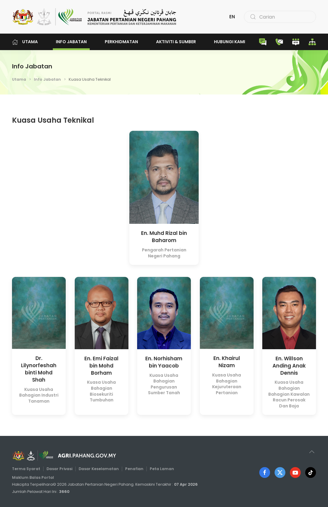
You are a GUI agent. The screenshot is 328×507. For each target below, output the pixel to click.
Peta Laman (160, 469)
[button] (310, 452)
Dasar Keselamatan (99, 469)
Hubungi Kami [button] (229, 42)
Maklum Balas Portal (35, 477)
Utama (25, 42)
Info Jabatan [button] (71, 42)
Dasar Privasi (61, 469)
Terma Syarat (28, 469)
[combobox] (280, 17)
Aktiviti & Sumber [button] (176, 42)
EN (232, 17)
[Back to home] (94, 17)
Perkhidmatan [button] (121, 42)
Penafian (134, 469)
